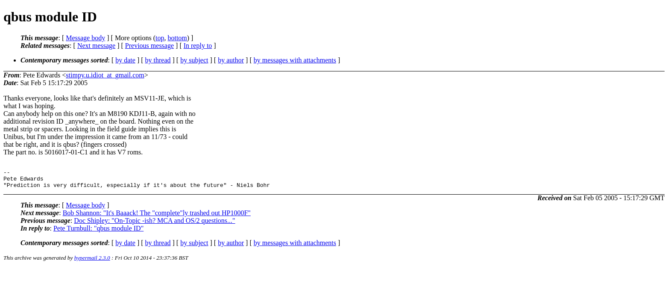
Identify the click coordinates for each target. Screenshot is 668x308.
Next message (96, 45)
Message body (85, 37)
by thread (158, 60)
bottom (177, 37)
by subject (194, 60)
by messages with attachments (295, 60)
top (159, 37)
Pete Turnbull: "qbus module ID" (98, 232)
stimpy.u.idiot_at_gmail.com (105, 75)
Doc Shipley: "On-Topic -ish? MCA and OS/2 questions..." (154, 224)
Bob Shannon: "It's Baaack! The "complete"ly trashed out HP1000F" (157, 216)
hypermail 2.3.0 (92, 261)
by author (231, 60)
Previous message (149, 45)
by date (125, 60)
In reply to (198, 45)
